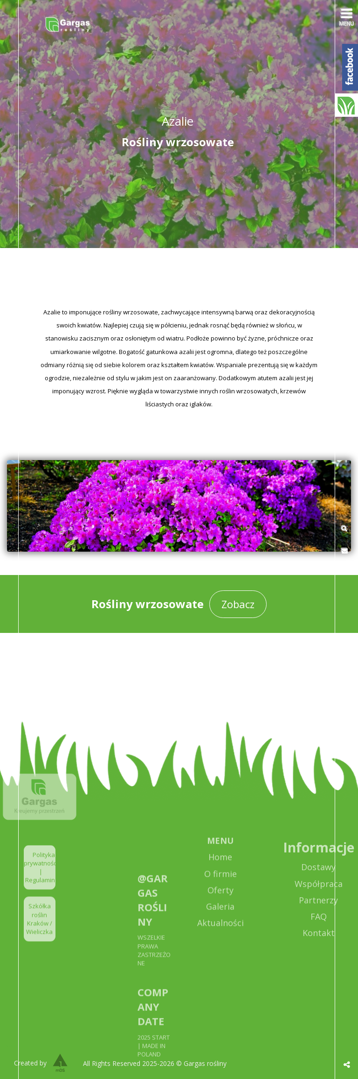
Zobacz (238, 604)
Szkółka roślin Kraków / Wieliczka (39, 942)
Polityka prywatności (41, 881)
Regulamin (40, 903)
